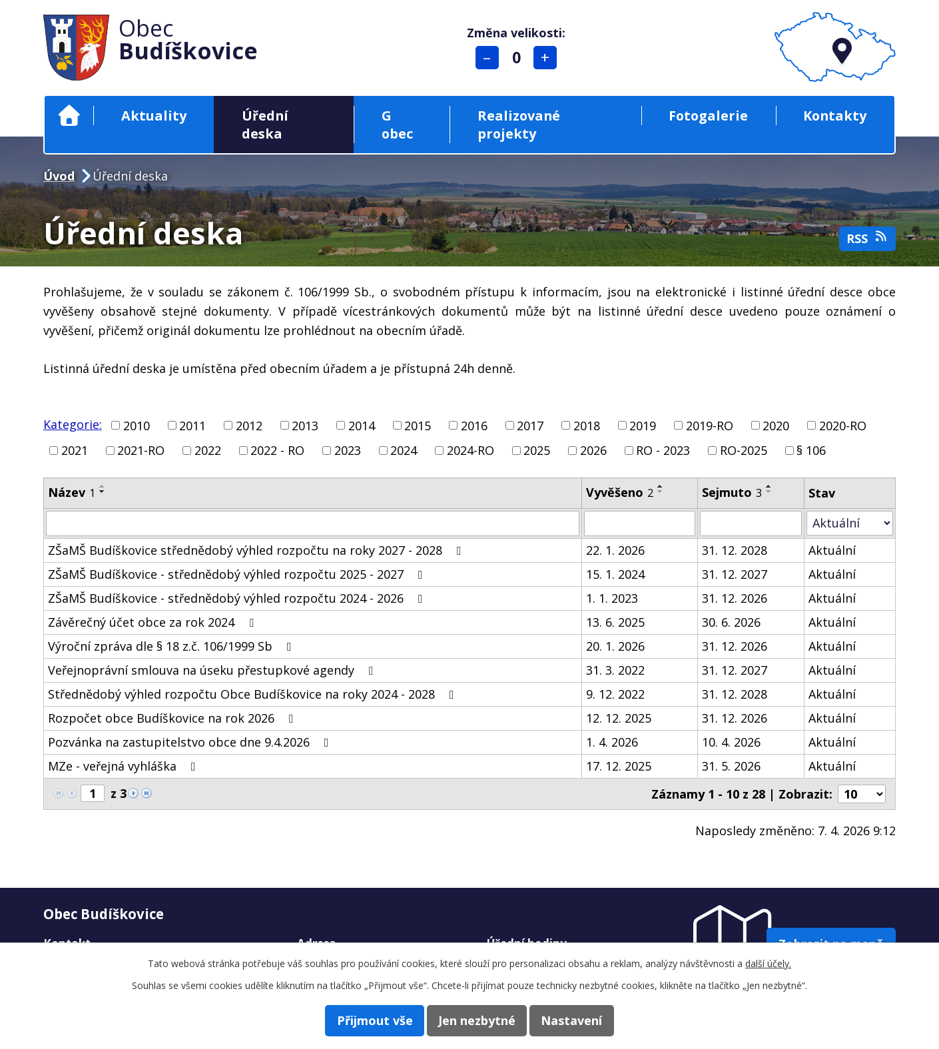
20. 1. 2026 (615, 646)
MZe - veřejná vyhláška (124, 766)
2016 (474, 425)
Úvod (69, 115)
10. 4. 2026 (731, 742)
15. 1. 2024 (615, 574)
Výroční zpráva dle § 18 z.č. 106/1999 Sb (172, 646)
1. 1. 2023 (612, 598)
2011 (192, 425)
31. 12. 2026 (734, 598)
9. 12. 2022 (615, 694)
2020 (776, 425)
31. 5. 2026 (731, 766)
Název (71, 492)
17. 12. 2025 (618, 766)
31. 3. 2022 (615, 670)
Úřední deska (265, 125)
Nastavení (584, 1020)
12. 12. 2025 (618, 718)
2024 (403, 450)
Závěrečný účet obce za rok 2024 (153, 622)
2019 (642, 425)
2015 (417, 425)
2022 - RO (277, 450)
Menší (489, 57)
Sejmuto (732, 492)
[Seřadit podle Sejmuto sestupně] (769, 491)
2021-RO (140, 450)
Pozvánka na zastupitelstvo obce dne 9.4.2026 (191, 742)
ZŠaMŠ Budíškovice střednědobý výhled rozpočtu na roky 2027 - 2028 (257, 550)
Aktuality (153, 116)
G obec (397, 125)
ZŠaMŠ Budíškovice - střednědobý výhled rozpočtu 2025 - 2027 (238, 574)
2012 (249, 425)
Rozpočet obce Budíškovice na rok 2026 (173, 718)
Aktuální (832, 550)
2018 (586, 425)
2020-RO (842, 425)
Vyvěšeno (619, 492)
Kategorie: (72, 424)
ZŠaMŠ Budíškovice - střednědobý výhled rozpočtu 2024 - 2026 (238, 598)
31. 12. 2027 (734, 574)
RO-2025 (743, 450)
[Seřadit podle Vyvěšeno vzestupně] (660, 486)
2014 (361, 425)
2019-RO (709, 425)
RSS (867, 238)
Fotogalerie (708, 116)
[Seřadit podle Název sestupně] (102, 491)
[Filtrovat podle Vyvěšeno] (639, 523)
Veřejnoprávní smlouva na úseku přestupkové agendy (213, 670)
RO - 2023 (663, 450)
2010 (136, 425)
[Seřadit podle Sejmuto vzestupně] (769, 486)
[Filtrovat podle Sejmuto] (751, 523)
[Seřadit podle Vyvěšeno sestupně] (660, 491)
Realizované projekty (518, 125)
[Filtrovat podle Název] (312, 523)
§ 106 (811, 450)
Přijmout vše (362, 1020)
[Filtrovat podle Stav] (849, 523)
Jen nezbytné (476, 1020)
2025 (536, 450)
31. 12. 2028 (734, 550)
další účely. (768, 962)
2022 (207, 450)
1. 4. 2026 (612, 742)
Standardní (519, 57)
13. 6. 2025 (615, 622)
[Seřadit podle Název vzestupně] (102, 486)
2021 (74, 450)
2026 (593, 450)
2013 (305, 425)
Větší (548, 57)
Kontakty (834, 116)
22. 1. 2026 (615, 550)
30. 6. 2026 (731, 622)
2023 (347, 450)
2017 (530, 425)
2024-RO (470, 450)
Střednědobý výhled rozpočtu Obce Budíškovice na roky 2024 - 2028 (254, 694)
